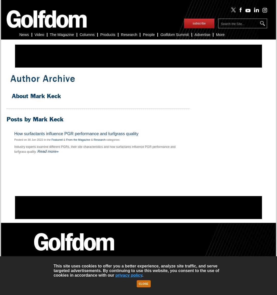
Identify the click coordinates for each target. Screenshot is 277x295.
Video (39, 34)
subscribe (199, 23)
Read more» (47, 151)
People (149, 34)
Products (107, 34)
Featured (57, 139)
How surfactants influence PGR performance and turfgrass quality (76, 134)
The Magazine (62, 34)
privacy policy (128, 275)
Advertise (203, 34)
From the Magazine (78, 139)
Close (143, 283)
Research (129, 34)
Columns (87, 34)
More (220, 34)
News (24, 34)
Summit (174, 34)
